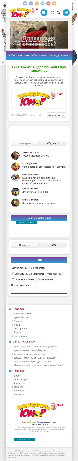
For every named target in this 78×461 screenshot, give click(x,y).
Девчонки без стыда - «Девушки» (30, 350)
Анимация (19, 390)
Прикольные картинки (28, 274)
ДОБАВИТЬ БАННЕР (26, 222)
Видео (17, 375)
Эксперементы (21, 328)
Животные (19, 383)
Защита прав (50, 422)
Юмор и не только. (20, 55)
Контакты (41, 422)
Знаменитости (38, 268)
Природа (18, 387)
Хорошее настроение (23, 279)
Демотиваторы (20, 268)
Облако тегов (39, 55)
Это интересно (45, 279)
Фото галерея (20, 115)
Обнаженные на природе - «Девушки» (33, 361)
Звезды (18, 321)
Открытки (19, 394)
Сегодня (32, 422)
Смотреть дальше (56, 115)
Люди (17, 325)
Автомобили (20, 336)
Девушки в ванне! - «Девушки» (29, 354)
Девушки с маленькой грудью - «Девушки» (35, 357)
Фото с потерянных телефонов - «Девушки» (36, 346)
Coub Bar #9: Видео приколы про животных (39, 69)
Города (17, 332)
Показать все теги (20, 285)
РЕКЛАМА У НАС (23, 313)
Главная (25, 422)
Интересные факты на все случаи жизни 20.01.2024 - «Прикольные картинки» (39, 365)
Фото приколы (54, 274)
